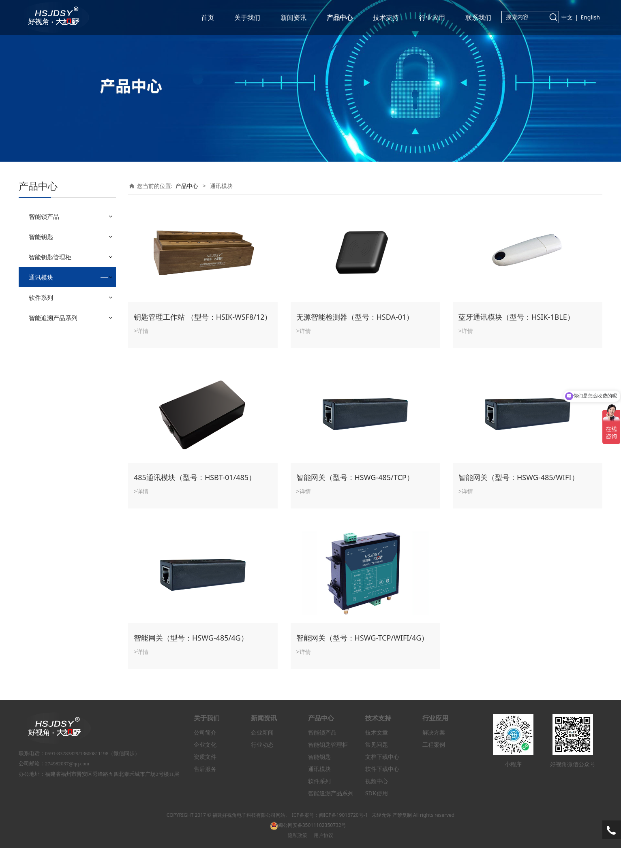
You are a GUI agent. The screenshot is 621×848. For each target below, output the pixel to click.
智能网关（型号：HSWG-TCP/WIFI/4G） (362, 638)
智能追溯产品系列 (53, 318)
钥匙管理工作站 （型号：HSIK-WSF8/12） (203, 317)
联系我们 (478, 17)
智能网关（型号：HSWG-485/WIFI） (518, 477)
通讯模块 (41, 277)
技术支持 (386, 17)
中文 (567, 17)
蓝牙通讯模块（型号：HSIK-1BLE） (516, 317)
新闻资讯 (293, 17)
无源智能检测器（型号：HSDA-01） (355, 317)
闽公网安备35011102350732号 (308, 825)
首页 (207, 17)
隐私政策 (297, 835)
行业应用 (432, 17)
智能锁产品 (44, 216)
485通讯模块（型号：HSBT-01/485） (195, 477)
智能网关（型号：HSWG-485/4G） (191, 638)
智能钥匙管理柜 (50, 257)
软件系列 (41, 297)
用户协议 (323, 835)
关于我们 (247, 17)
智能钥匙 (41, 237)
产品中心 (340, 17)
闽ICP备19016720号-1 (343, 815)
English (590, 17)
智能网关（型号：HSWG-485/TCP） (355, 477)
